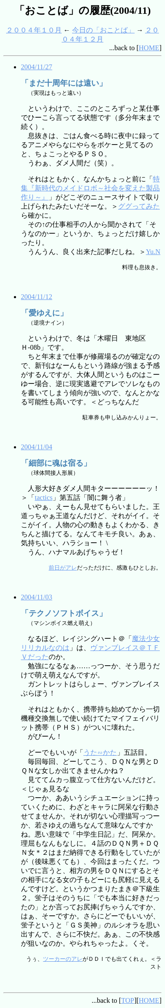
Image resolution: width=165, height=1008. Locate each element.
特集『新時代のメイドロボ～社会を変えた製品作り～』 (90, 188)
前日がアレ (63, 567)
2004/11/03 (36, 597)
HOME (149, 48)
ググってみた (139, 206)
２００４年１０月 (34, 30)
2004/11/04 (36, 447)
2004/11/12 (36, 296)
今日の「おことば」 (103, 30)
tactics (44, 497)
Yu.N (153, 251)
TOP (127, 1000)
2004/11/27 (36, 67)
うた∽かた (100, 752)
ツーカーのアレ (62, 959)
